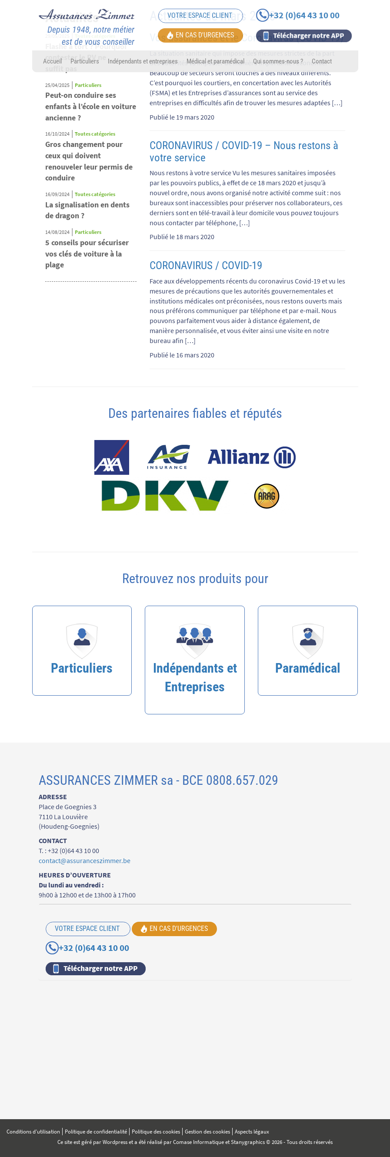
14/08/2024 (57, 232)
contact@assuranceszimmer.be (84, 860)
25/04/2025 (57, 85)
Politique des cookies (156, 1131)
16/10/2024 (57, 133)
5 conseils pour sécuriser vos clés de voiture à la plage (87, 253)
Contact (322, 61)
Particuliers (84, 61)
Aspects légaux (252, 1131)
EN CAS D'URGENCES (200, 34)
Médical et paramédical (215, 61)
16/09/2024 (57, 194)
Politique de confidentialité (96, 1131)
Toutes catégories (95, 133)
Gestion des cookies (207, 1131)
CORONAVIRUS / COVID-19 (206, 265)
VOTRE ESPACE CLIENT (200, 15)
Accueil (52, 61)
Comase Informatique (198, 1142)
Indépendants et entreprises (143, 61)
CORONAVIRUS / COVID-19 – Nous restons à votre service (244, 151)
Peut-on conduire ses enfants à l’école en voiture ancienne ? (90, 106)
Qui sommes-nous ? (278, 61)
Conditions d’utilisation (33, 1131)
